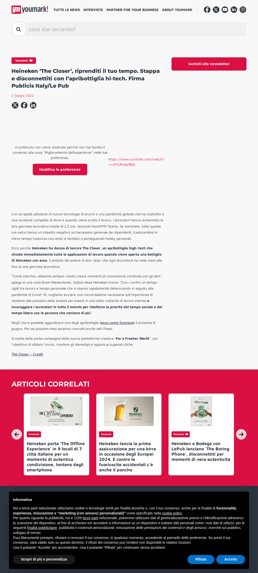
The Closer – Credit (27, 354)
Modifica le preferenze (59, 169)
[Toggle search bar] (18, 29)
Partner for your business (132, 10)
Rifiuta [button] (201, 559)
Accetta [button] (230, 559)
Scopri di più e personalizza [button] (44, 559)
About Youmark (177, 10)
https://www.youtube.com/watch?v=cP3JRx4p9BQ (136, 161)
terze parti (90, 518)
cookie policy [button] (172, 513)
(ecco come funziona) (117, 322)
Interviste (93, 10)
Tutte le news (67, 10)
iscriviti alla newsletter (209, 64)
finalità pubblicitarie (42, 528)
